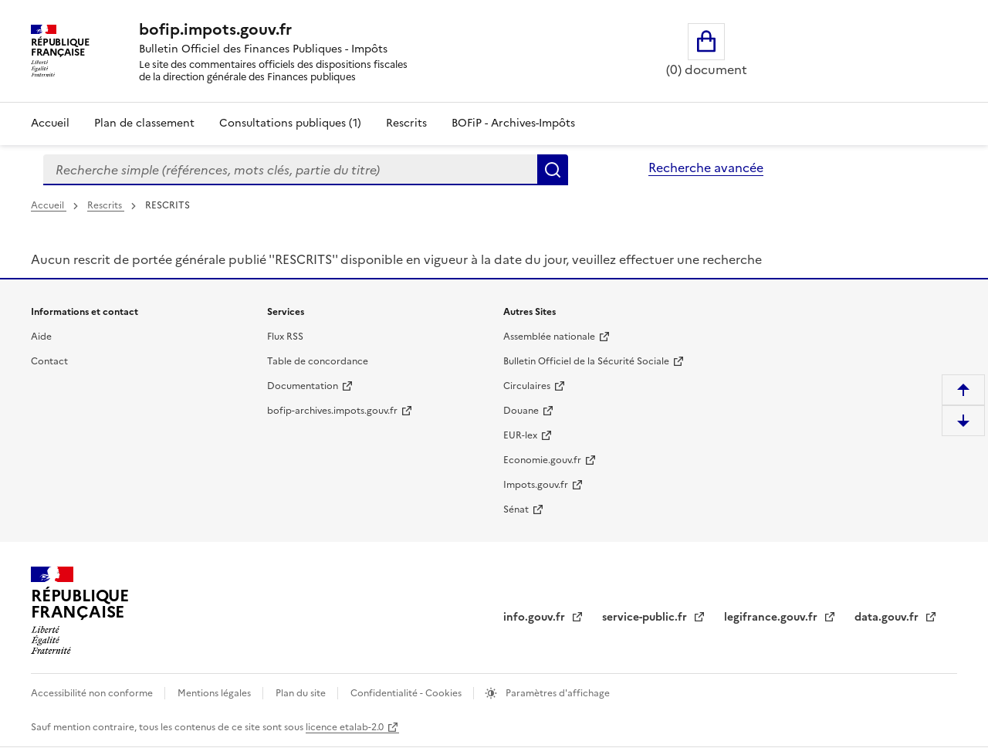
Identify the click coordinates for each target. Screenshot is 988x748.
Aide (41, 337)
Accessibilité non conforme (93, 693)
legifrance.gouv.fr (772, 617)
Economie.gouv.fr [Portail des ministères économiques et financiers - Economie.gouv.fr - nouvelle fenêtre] (542, 460)
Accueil (50, 123)
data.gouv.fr (888, 617)
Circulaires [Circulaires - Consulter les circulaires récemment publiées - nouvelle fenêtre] (526, 386)
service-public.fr (646, 617)
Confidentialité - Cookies (407, 693)
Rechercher (552, 169)
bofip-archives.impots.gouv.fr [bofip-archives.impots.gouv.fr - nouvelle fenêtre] (332, 411)
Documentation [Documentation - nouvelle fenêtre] (302, 386)
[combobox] (290, 169)
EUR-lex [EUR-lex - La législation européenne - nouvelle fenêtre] (520, 435)
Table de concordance (317, 361)
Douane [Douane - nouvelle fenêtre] (521, 411)
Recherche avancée (705, 167)
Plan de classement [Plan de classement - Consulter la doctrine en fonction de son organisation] (144, 123)
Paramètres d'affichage (556, 693)
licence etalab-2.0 (345, 727)
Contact (49, 361)
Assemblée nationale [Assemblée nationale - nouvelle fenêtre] (549, 337)
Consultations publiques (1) (290, 123)
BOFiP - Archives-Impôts (513, 123)
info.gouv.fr (535, 617)
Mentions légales (215, 693)
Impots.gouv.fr (535, 485)
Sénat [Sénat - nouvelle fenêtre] (516, 509)
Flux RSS (285, 337)
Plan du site (302, 693)
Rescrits (406, 123)
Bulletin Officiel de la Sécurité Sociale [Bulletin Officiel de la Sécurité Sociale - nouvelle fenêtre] (586, 361)
